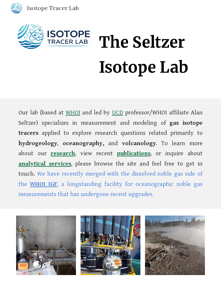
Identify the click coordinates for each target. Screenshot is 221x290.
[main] (151, 53)
